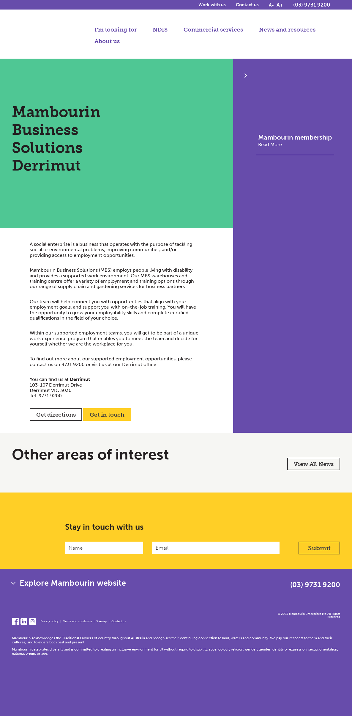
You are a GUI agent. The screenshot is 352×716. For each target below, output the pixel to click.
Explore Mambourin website (73, 583)
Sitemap (101, 621)
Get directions (55, 414)
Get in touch (107, 414)
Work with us (212, 6)
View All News (314, 464)
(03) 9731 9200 (311, 6)
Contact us (247, 6)
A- (271, 7)
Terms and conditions (77, 621)
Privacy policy (49, 621)
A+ (280, 6)
